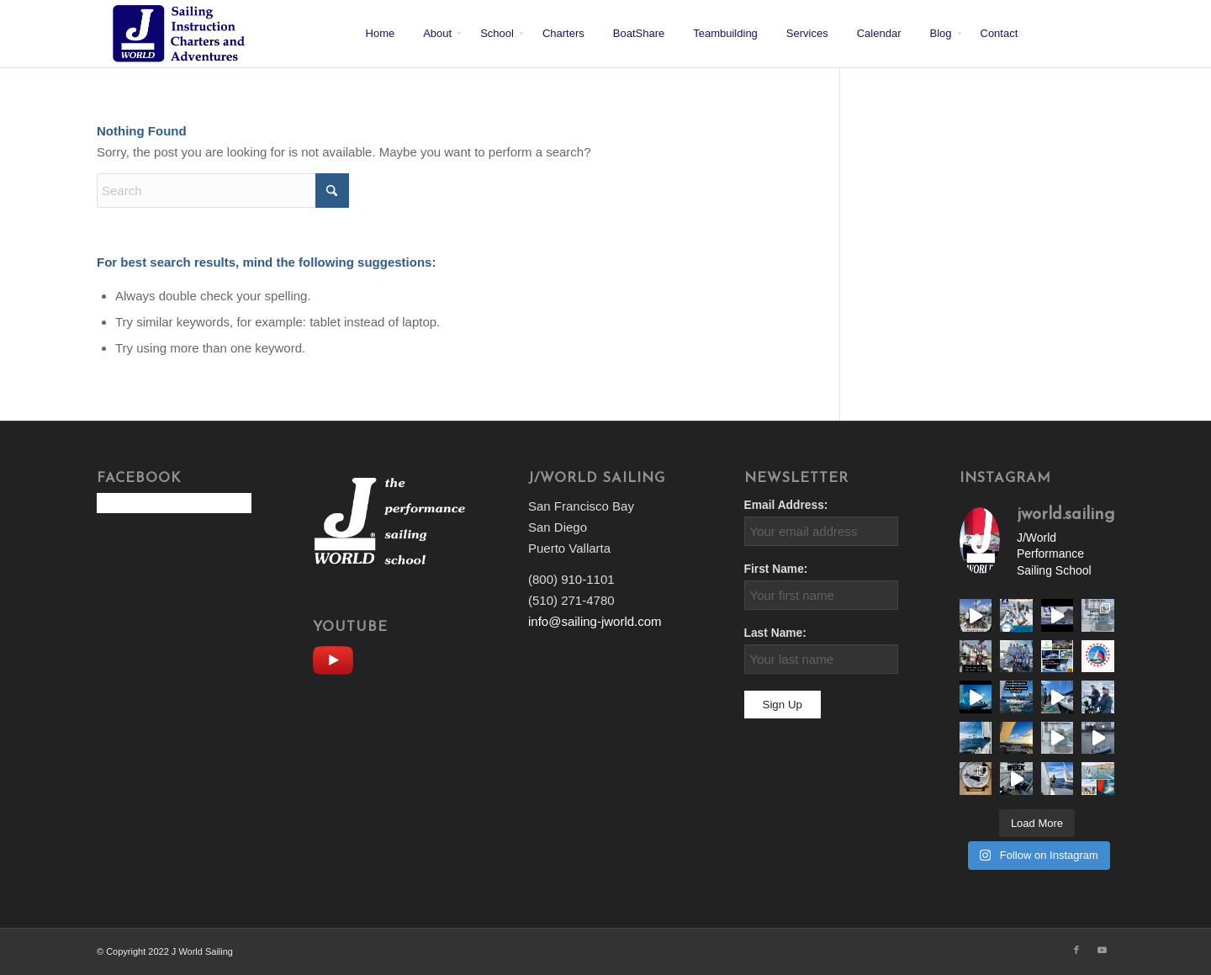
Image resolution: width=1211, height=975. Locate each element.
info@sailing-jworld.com (595, 621)
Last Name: (775, 633)
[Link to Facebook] (1076, 949)
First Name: (776, 569)
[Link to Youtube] (1101, 949)
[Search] (223, 190)
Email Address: (786, 505)
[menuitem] (381, 33)
